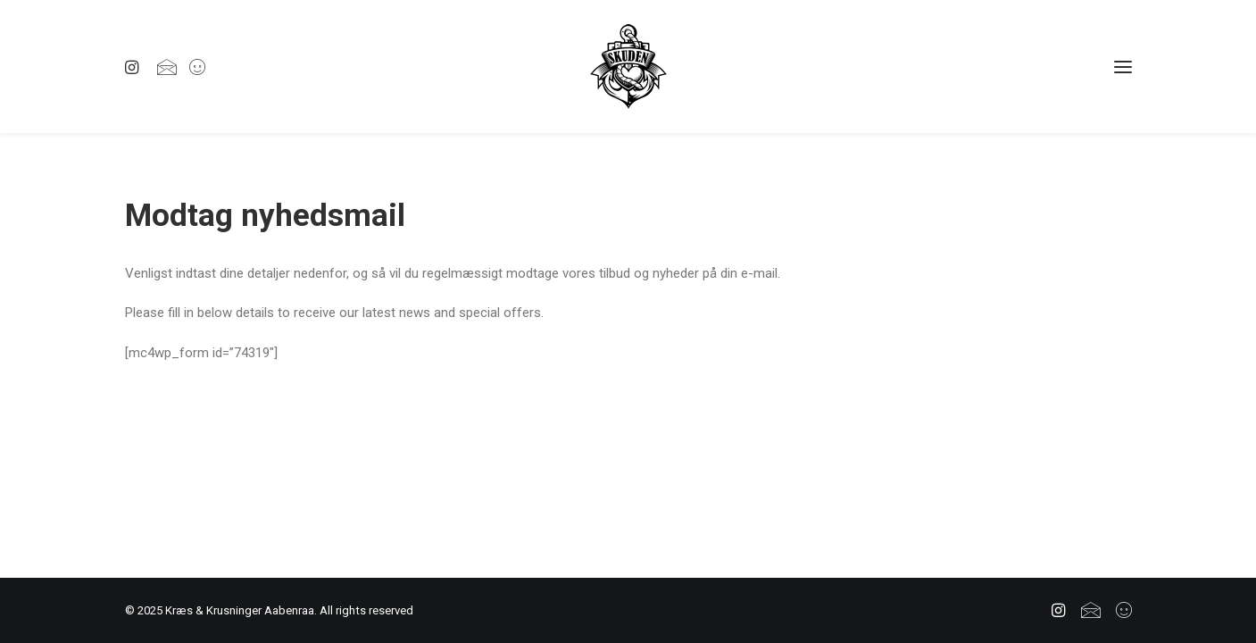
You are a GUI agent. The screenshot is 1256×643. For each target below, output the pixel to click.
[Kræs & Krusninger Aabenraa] (628, 66)
